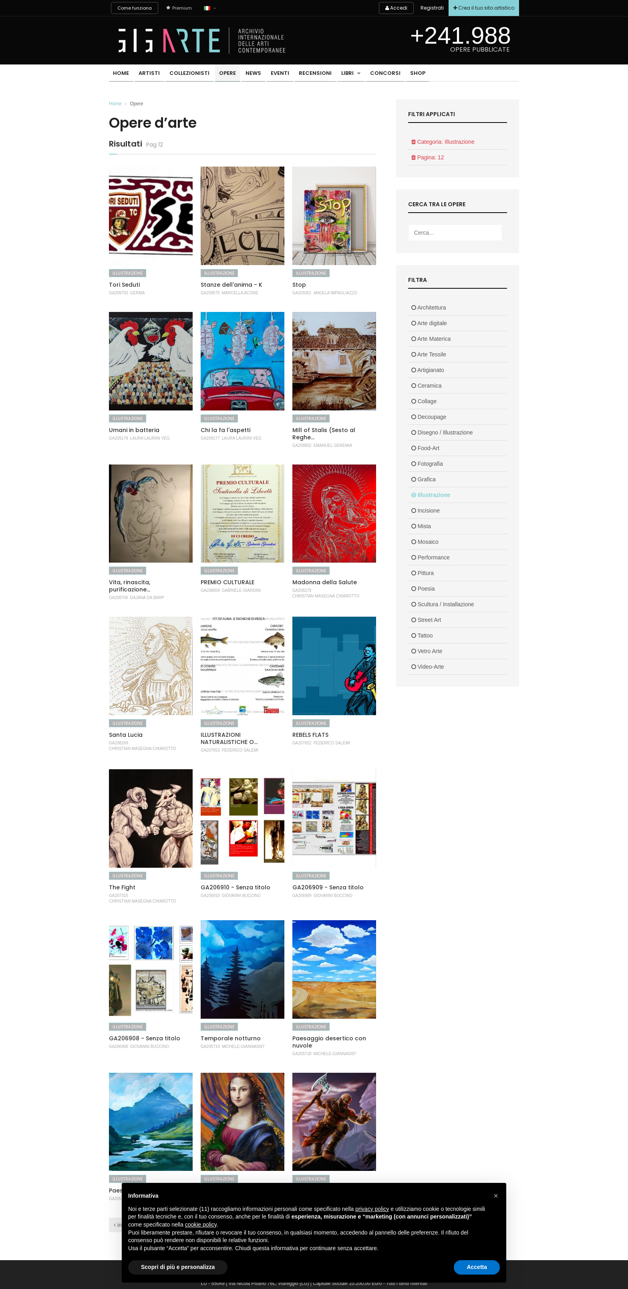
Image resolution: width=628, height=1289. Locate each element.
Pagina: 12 (427, 157)
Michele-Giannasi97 (243, 1046)
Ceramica (426, 385)
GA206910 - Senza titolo (235, 887)
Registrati (428, 7)
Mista (421, 526)
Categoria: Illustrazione (443, 142)
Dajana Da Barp (147, 597)
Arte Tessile (428, 354)
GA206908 (118, 1046)
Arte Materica (431, 339)
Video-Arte (427, 667)
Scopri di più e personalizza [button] (178, 1267)
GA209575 (210, 293)
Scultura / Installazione (442, 604)
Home (120, 74)
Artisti (145, 74)
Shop (394, 74)
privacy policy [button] (372, 1209)
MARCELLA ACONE (240, 293)
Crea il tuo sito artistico (482, 7)
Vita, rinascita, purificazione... (129, 585)
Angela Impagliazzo (335, 293)
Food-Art (425, 448)
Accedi (391, 7)
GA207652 (302, 743)
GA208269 (118, 743)
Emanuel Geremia (333, 445)
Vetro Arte (426, 651)
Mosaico (425, 542)
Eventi (266, 74)
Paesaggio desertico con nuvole (329, 1042)
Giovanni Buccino (241, 895)
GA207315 (118, 895)
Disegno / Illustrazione (442, 432)
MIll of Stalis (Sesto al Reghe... (323, 433)
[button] (495, 1195)
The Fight (122, 887)
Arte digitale (429, 323)
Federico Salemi (240, 750)
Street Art (426, 620)
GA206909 (302, 895)
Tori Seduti (124, 285)
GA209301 (302, 293)
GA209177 (210, 438)
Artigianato (427, 370)
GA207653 (210, 750)
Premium (179, 8)
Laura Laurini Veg (150, 438)
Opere (219, 74)
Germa (137, 293)
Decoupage (429, 417)
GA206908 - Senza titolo (144, 1038)
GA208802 (302, 445)
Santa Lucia (126, 735)
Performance (430, 557)
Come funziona (134, 8)
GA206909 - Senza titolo (328, 887)
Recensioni (299, 74)
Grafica (423, 479)
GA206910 (210, 895)
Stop (299, 285)
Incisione (425, 510)
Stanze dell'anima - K (231, 285)
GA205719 (210, 1046)
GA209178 (118, 438)
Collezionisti (183, 74)
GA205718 (302, 1054)
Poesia (423, 588)
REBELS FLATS (310, 735)
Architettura (428, 307)
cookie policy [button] (201, 1224)
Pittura (422, 573)
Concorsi (364, 74)
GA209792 (118, 293)
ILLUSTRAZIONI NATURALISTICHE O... (229, 738)
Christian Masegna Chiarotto (326, 596)
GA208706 (118, 597)
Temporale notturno (231, 1038)
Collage (424, 401)
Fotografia (427, 464)
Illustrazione (128, 273)
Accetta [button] (477, 1267)
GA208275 (302, 590)
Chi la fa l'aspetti (225, 430)
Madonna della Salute (324, 582)
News (242, 74)
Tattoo (422, 635)
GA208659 (210, 590)
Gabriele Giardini (241, 590)
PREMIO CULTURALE (227, 582)
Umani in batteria (134, 430)
